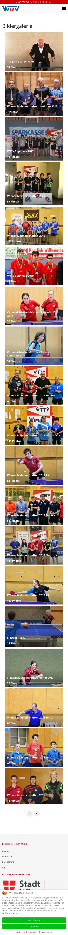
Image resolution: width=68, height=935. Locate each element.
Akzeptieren (34, 920)
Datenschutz (8, 862)
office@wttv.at (44, 2)
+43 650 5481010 (26, 2)
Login (4, 867)
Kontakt (5, 851)
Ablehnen (34, 926)
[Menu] (64, 8)
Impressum (7, 856)
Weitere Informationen (27, 932)
